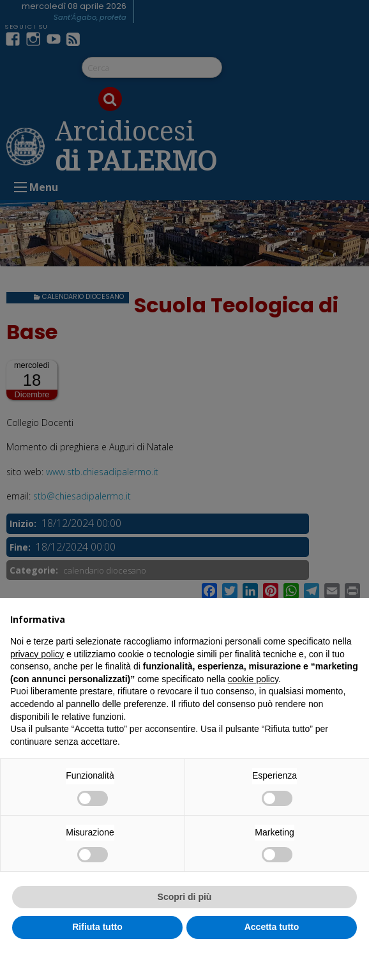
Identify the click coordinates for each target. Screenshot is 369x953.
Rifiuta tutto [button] (97, 927)
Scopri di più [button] (185, 897)
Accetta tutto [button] (272, 927)
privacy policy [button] (37, 654)
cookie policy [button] (253, 679)
